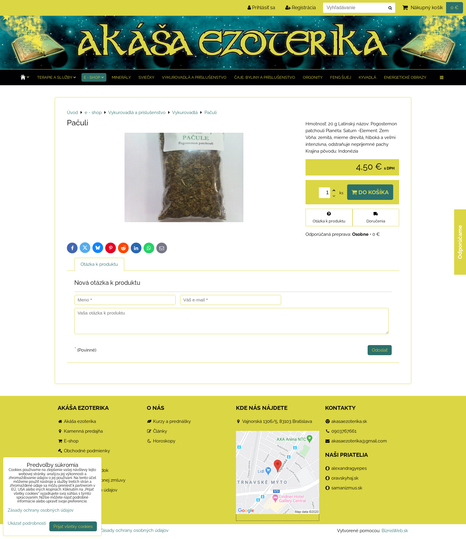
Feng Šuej (340, 77)
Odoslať (380, 350)
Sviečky (146, 77)
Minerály (121, 77)
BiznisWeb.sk (395, 530)
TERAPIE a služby (56, 77)
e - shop (94, 77)
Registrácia (300, 7)
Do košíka (370, 192)
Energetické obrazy (405, 77)
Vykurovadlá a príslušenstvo (194, 77)
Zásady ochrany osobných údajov (134, 530)
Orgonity (312, 77)
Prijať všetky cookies (73, 526)
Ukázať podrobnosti (27, 523)
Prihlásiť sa (261, 7)
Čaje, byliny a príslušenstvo (264, 77)
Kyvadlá (367, 77)
